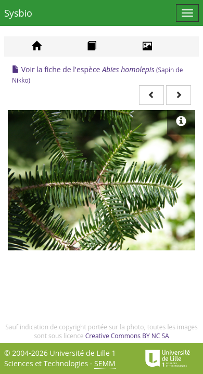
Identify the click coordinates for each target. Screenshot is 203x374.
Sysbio (18, 13)
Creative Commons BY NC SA (127, 335)
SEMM (105, 363)
